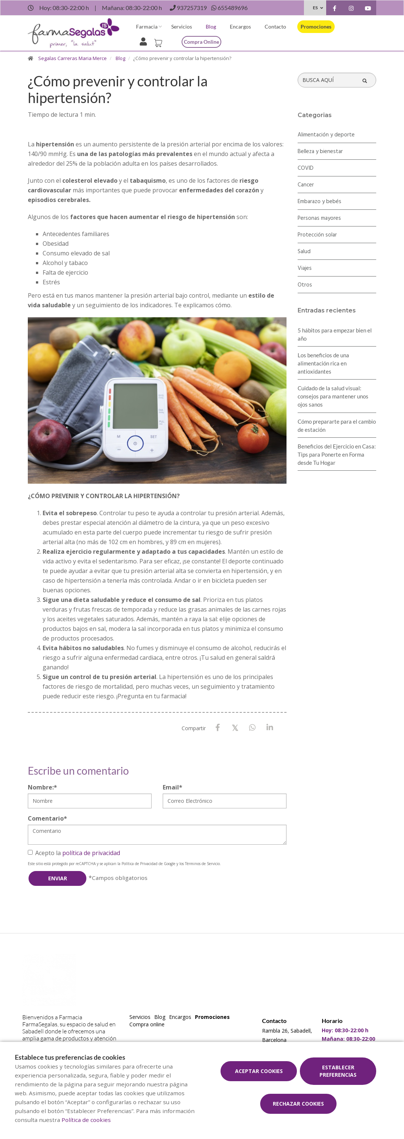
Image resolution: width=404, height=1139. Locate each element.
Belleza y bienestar (320, 151)
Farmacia (147, 26)
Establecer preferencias (338, 1071)
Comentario (47, 818)
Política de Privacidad (140, 863)
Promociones (316, 26)
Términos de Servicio (202, 863)
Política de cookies (86, 1119)
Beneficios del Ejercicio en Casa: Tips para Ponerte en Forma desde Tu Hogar (337, 454)
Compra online (201, 42)
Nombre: (42, 787)
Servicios (181, 26)
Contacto (275, 26)
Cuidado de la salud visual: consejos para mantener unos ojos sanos (333, 396)
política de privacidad (91, 853)
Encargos (240, 26)
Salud (304, 251)
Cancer (306, 185)
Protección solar (317, 235)
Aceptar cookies (259, 1071)
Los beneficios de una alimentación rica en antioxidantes (323, 363)
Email (172, 787)
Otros (305, 285)
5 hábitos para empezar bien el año (335, 334)
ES (315, 7)
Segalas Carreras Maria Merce (72, 58)
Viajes (305, 268)
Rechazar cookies (298, 1103)
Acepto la (74, 853)
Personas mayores (319, 218)
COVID (306, 168)
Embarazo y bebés (319, 201)
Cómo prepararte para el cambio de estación (337, 425)
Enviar (57, 878)
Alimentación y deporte (326, 134)
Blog (211, 26)
